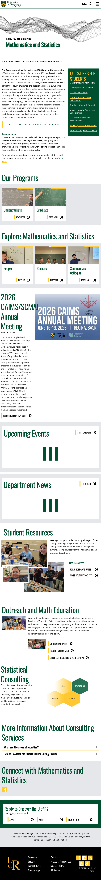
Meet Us (21, 280)
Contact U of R (34, 866)
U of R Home (7, 61)
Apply (11, 819)
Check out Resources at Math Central (67, 657)
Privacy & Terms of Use (60, 861)
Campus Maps (34, 870)
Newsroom (32, 857)
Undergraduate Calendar (81, 87)
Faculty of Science (24, 61)
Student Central (57, 866)
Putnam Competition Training (83, 130)
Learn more (86, 280)
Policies (53, 857)
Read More (20, 217)
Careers (31, 861)
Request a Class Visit (59, 650)
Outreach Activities (58, 643)
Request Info (74, 819)
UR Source (55, 870)
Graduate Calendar (79, 92)
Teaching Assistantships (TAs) (83, 125)
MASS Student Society (81, 575)
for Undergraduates (80, 569)
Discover (54, 280)
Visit (41, 819)
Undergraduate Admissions (82, 82)
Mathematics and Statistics (48, 61)
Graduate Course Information (83, 105)
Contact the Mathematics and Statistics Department (33, 124)
